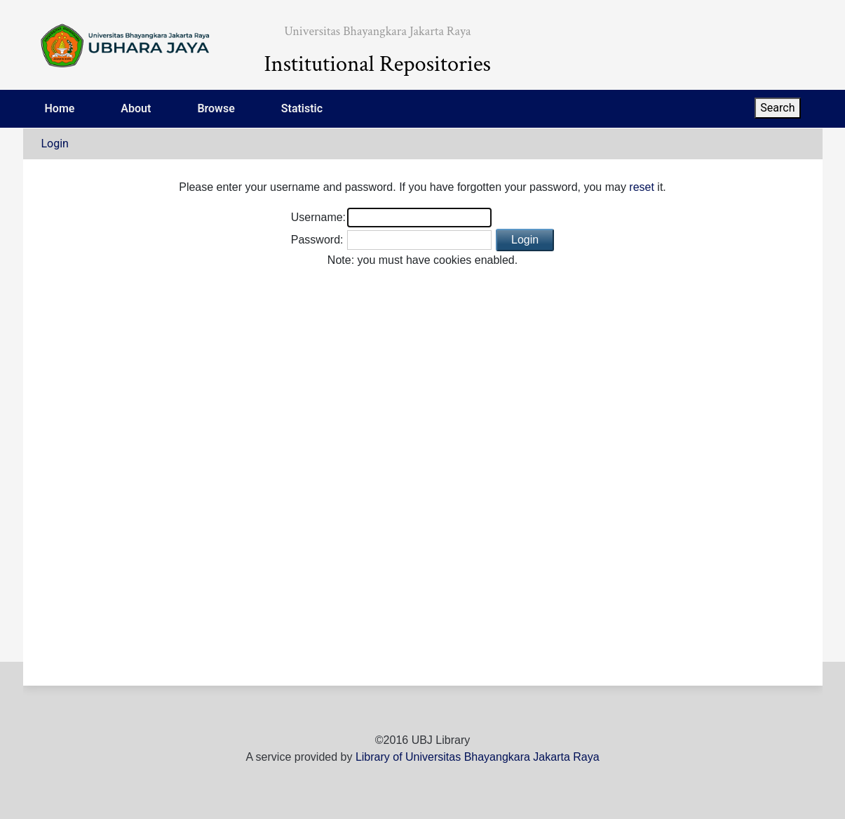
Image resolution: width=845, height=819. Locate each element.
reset (641, 187)
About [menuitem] (136, 108)
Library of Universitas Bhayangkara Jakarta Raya (478, 757)
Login (55, 143)
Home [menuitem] (60, 108)
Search (777, 107)
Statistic (302, 108)
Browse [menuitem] (215, 108)
